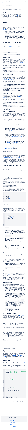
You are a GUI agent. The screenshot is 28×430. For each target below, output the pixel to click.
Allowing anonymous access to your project (11, 157)
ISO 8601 (10, 274)
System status (12, 422)
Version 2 (22, 26)
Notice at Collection (13, 426)
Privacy (11, 424)
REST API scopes (12, 46)
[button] (25, 2)
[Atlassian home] (3, 2)
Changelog (12, 420)
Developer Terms (13, 428)
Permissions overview (11, 121)
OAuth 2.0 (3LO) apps (8, 79)
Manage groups (14, 130)
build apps (17, 15)
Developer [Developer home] (9, 1)
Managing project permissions (17, 136)
